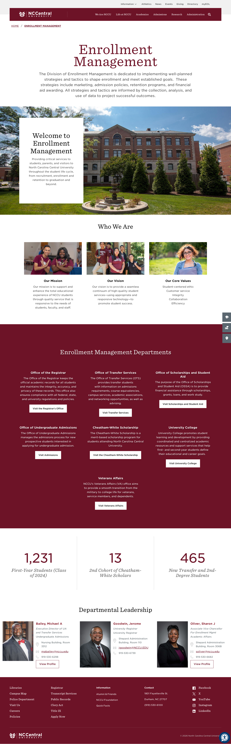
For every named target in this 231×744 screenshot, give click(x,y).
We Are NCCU (103, 14)
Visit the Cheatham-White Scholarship (115, 455)
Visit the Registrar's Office (48, 408)
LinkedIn (202, 710)
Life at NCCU (123, 14)
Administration (196, 14)
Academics (142, 14)
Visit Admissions (48, 455)
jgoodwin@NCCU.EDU (133, 647)
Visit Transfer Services (115, 412)
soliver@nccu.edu (207, 651)
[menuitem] (202, 688)
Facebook (202, 687)
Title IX (56, 710)
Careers (15, 710)
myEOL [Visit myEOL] (206, 4)
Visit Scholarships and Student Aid (183, 404)
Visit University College (183, 463)
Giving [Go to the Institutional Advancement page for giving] (180, 4)
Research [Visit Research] (176, 14)
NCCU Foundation (107, 700)
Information (129, 4)
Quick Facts (103, 705)
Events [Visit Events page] (169, 4)
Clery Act (57, 705)
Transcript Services (64, 693)
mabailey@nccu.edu (54, 651)
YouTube (201, 699)
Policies (15, 716)
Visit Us (15, 705)
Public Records (60, 699)
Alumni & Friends (106, 694)
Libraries (16, 687)
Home (15, 26)
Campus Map (18, 693)
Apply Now (58, 716)
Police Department (22, 699)
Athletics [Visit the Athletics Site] (146, 4)
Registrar (57, 687)
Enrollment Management (42, 26)
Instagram (202, 705)
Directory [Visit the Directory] (192, 4)
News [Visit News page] (158, 4)
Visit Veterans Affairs (110, 505)
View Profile (47, 664)
